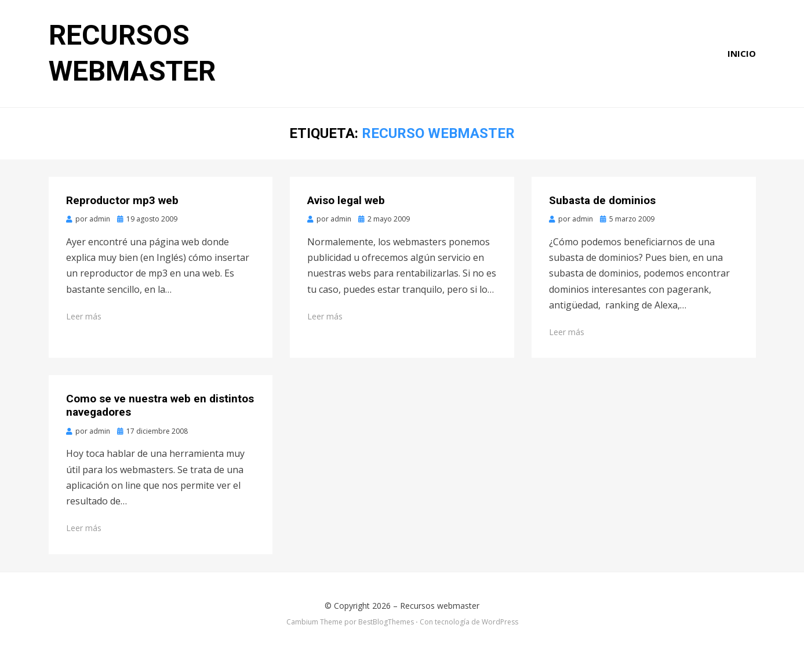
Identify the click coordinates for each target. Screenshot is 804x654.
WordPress (500, 622)
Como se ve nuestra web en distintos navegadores (160, 405)
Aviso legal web (346, 200)
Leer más (83, 316)
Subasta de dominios (602, 200)
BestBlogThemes (386, 622)
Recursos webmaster (439, 605)
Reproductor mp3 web (122, 200)
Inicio (741, 53)
